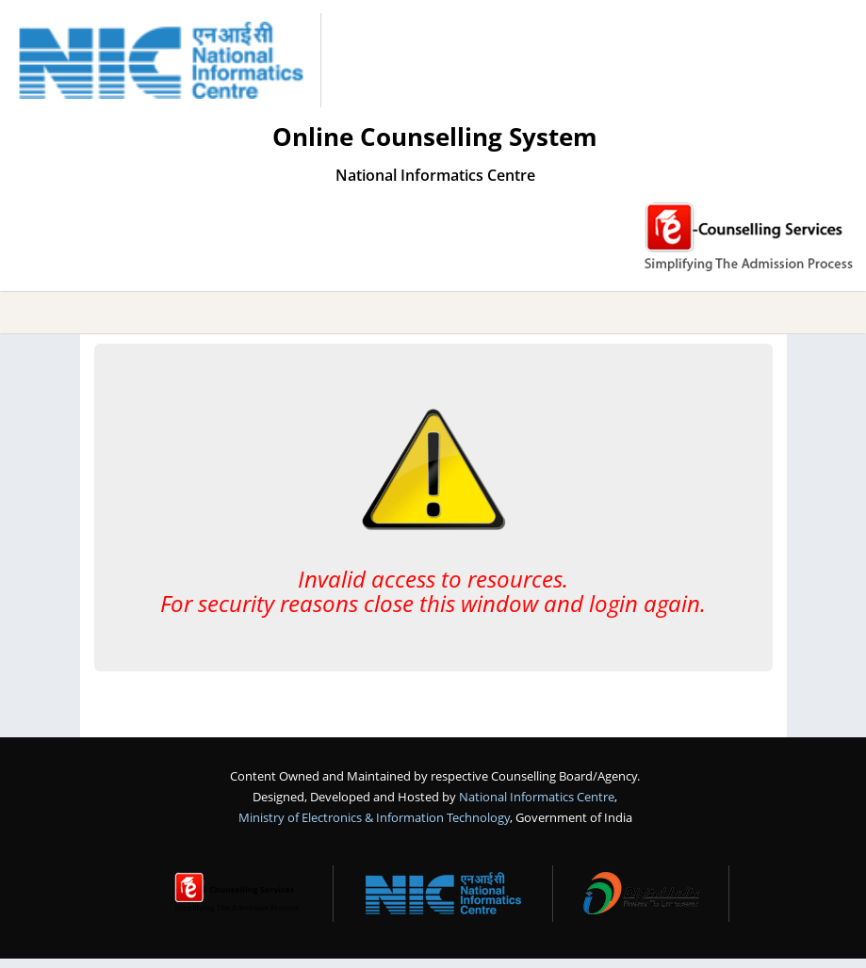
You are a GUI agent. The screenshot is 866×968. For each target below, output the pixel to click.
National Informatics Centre (536, 796)
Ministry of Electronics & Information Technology (374, 817)
